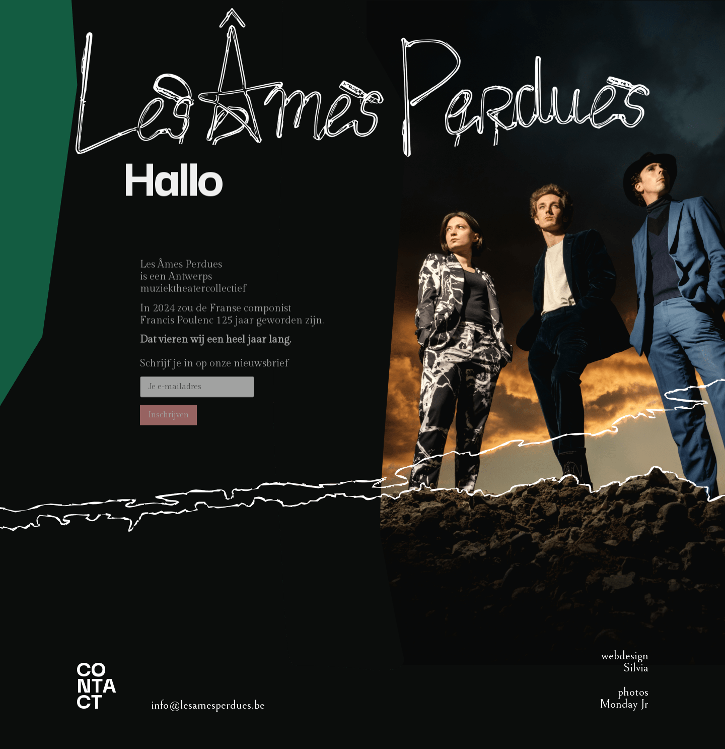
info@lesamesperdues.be (208, 705)
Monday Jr (624, 704)
